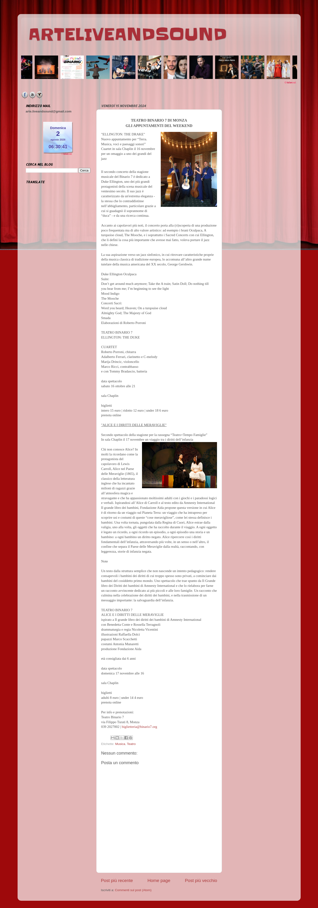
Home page (158, 880)
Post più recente (117, 880)
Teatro (131, 744)
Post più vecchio (201, 880)
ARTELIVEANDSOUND (127, 34)
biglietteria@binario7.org (139, 727)
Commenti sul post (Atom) (133, 890)
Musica (120, 744)
